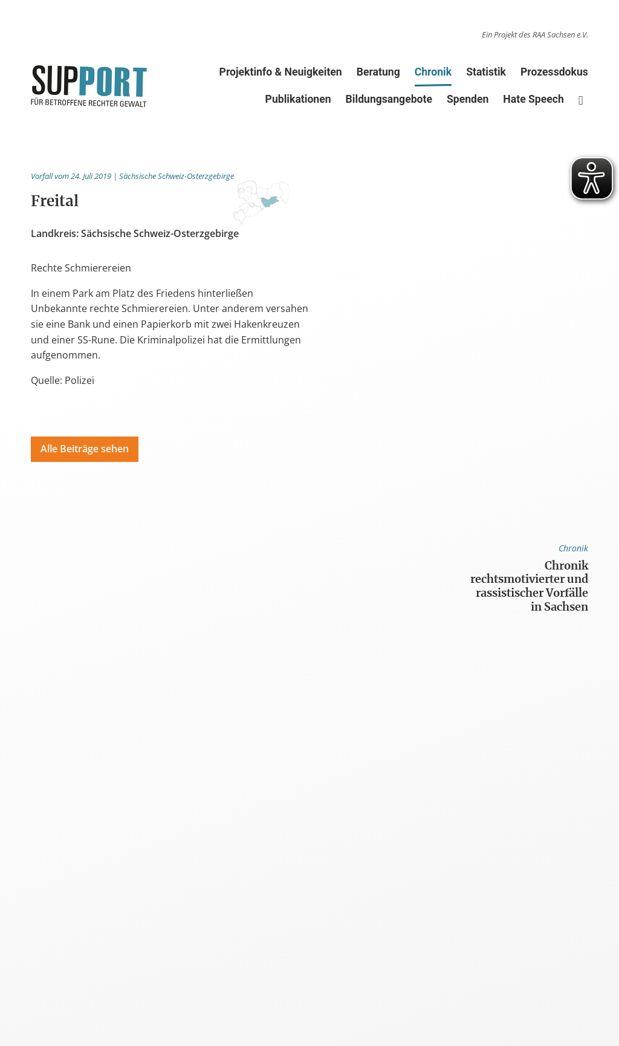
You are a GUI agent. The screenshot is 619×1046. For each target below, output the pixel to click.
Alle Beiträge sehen (85, 448)
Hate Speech (533, 99)
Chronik (433, 74)
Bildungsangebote (389, 99)
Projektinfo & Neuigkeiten (280, 72)
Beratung (378, 72)
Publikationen (298, 99)
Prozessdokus (554, 72)
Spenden (467, 99)
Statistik (486, 72)
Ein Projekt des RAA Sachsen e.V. (535, 34)
